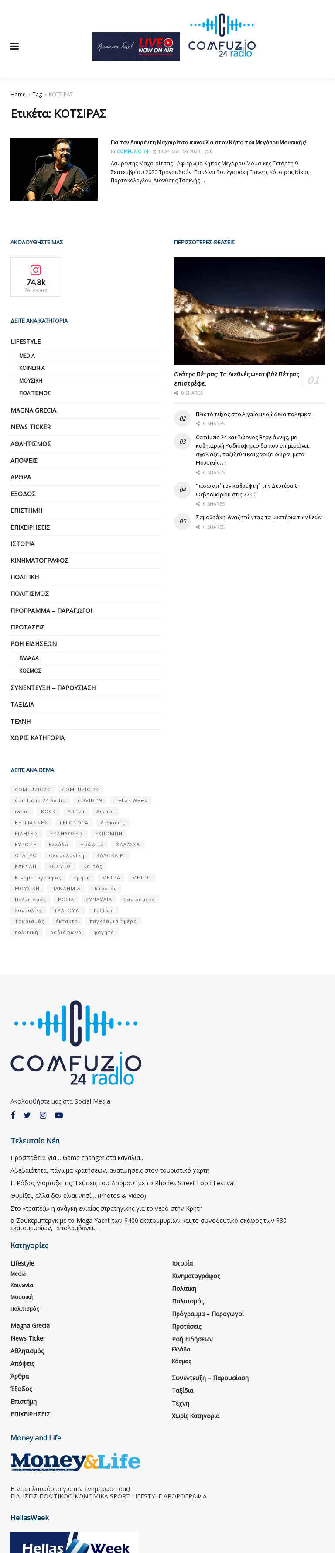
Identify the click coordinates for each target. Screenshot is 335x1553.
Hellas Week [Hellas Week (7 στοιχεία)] (130, 800)
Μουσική (30, 380)
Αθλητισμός (30, 444)
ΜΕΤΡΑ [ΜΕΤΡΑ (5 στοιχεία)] (111, 877)
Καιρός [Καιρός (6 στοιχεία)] (93, 866)
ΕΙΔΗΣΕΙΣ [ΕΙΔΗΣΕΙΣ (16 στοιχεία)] (26, 833)
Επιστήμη (26, 510)
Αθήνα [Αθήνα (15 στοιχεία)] (76, 811)
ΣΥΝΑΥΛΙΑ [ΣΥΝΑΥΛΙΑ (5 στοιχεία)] (99, 899)
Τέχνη (20, 721)
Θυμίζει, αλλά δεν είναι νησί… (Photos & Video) (78, 1195)
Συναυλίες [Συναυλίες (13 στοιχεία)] (28, 910)
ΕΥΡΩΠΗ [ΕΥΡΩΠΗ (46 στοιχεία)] (26, 844)
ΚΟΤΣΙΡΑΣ (61, 94)
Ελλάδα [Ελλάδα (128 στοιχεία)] (58, 844)
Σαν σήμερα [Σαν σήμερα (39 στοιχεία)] (139, 899)
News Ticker (30, 427)
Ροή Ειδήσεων (33, 644)
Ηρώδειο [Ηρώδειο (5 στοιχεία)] (92, 844)
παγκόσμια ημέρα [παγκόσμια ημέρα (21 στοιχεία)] (113, 921)
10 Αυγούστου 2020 (176, 151)
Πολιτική (24, 577)
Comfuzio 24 (132, 151)
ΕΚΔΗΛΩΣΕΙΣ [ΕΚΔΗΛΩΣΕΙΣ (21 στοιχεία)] (66, 833)
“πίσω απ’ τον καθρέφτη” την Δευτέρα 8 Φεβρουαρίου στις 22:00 (247, 490)
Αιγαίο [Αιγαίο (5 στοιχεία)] (105, 811)
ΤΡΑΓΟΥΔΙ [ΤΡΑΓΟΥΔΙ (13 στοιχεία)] (67, 910)
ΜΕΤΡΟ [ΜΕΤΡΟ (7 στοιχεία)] (141, 877)
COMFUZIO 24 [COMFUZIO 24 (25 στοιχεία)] (80, 789)
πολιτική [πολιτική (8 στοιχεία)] (26, 932)
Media (27, 355)
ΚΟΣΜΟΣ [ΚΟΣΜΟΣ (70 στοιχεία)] (60, 866)
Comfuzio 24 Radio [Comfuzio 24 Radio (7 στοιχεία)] (40, 800)
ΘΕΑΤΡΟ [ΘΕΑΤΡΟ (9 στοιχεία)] (26, 855)
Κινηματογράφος (39, 560)
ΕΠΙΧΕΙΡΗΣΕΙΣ (30, 527)
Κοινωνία (32, 368)
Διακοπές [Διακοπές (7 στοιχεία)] (112, 822)
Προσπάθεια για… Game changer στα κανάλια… (77, 1157)
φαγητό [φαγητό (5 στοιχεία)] (103, 932)
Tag (37, 94)
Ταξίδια (22, 704)
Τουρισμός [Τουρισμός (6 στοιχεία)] (29, 921)
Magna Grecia (33, 410)
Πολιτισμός (35, 393)
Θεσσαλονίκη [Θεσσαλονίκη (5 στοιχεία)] (67, 855)
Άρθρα (20, 477)
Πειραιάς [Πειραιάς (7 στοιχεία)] (104, 888)
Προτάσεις (27, 627)
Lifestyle (25, 341)
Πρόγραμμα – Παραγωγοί (51, 610)
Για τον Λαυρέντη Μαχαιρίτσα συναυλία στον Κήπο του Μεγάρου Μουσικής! (209, 142)
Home (18, 94)
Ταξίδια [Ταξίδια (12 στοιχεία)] (103, 910)
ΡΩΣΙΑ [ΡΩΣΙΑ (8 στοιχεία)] (66, 899)
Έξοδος (23, 493)
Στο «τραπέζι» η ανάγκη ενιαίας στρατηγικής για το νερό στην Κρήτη (106, 1208)
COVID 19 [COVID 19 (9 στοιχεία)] (90, 800)
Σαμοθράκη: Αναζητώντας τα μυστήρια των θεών (259, 517)
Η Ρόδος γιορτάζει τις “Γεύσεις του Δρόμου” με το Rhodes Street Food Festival (122, 1183)
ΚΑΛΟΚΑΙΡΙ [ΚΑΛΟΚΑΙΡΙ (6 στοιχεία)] (110, 855)
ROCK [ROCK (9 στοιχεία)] (48, 811)
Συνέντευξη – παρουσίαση (53, 688)
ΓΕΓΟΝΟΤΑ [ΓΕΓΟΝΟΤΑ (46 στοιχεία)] (74, 822)
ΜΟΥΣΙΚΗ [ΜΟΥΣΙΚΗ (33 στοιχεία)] (27, 888)
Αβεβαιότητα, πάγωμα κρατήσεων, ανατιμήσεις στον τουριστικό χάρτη (109, 1170)
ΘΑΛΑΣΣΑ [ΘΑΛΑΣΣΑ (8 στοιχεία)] (128, 844)
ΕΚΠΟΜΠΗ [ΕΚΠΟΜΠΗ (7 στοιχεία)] (109, 833)
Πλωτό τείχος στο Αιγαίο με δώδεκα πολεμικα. (254, 414)
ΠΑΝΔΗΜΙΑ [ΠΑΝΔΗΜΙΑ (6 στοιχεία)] (66, 888)
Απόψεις (24, 460)
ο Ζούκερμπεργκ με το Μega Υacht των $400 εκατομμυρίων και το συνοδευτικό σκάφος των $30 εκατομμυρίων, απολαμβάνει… (148, 1224)
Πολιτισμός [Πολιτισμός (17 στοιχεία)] (30, 899)
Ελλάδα (29, 658)
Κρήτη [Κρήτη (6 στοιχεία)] (81, 877)
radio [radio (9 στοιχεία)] (22, 811)
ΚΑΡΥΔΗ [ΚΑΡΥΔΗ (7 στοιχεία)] (26, 866)
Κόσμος (30, 670)
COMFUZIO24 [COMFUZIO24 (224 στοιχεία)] (32, 789)
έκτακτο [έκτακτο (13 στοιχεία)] (67, 921)
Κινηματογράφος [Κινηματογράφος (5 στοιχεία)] (38, 877)
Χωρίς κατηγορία (37, 738)
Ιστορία (22, 544)
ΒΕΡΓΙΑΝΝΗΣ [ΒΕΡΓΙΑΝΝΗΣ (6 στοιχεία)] (31, 822)
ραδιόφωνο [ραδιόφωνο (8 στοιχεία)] (66, 932)
